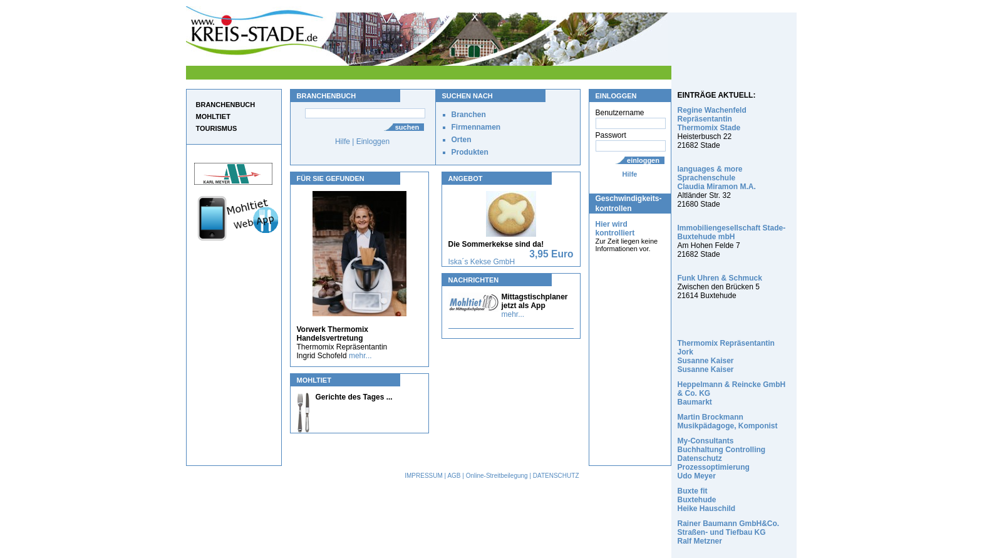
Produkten (470, 152)
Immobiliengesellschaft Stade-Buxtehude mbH (732, 232)
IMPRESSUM (424, 475)
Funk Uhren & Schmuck (720, 278)
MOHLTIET (213, 116)
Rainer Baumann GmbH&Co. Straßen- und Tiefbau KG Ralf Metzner (729, 532)
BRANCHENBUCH (226, 104)
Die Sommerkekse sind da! (496, 244)
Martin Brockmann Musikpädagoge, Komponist (728, 421)
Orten (462, 139)
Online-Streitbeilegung (497, 475)
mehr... (360, 355)
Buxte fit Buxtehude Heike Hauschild (707, 500)
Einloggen (373, 141)
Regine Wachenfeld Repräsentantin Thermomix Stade (712, 119)
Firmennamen (476, 127)
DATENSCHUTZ (556, 475)
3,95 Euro (551, 254)
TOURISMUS (216, 128)
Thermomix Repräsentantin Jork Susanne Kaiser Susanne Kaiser (726, 356)
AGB (453, 475)
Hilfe (630, 174)
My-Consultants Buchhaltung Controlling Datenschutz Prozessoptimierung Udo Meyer (722, 458)
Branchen (469, 114)
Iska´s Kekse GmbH (481, 261)
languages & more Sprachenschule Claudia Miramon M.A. (717, 178)
